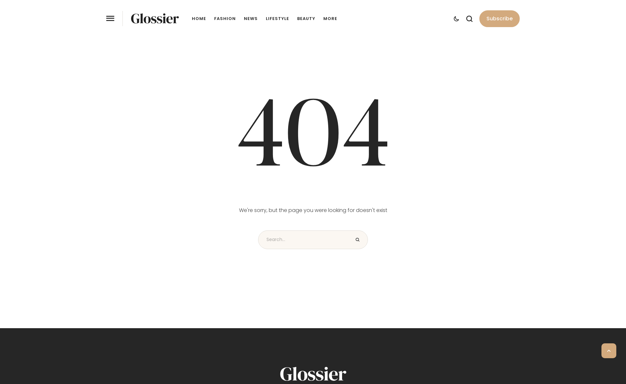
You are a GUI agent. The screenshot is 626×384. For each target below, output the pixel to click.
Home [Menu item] (199, 18)
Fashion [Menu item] (225, 18)
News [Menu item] (251, 18)
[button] (499, 18)
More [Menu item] (330, 18)
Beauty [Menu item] (306, 18)
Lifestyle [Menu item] (277, 18)
